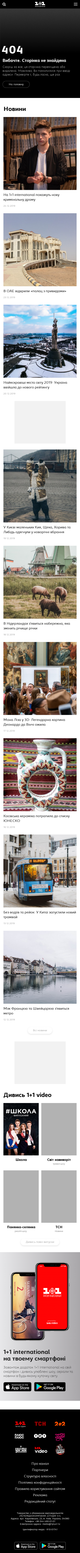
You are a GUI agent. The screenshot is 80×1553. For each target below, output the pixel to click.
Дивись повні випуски (40, 1241)
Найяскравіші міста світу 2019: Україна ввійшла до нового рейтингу (35, 385)
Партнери (40, 1470)
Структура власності (40, 1476)
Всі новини (40, 1030)
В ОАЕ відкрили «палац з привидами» (34, 291)
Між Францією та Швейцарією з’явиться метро (36, 1011)
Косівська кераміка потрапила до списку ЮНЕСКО (36, 818)
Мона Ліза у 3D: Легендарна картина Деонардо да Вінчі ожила (34, 722)
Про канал (40, 1464)
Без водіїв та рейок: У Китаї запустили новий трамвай (39, 914)
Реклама (40, 1495)
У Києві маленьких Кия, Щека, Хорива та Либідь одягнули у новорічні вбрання (37, 529)
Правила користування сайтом (40, 1489)
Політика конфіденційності (40, 1482)
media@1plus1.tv (51, 1524)
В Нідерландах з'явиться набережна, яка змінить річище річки (36, 626)
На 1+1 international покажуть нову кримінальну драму (31, 197)
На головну (16, 84)
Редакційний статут (40, 1501)
